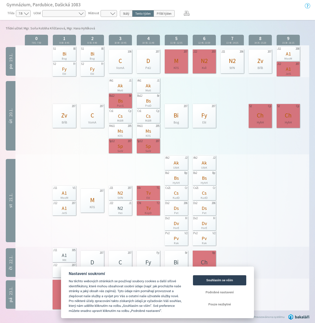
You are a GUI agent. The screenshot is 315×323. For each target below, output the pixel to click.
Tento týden (143, 14)
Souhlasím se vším (219, 280)
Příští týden (164, 14)
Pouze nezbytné (219, 304)
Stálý (126, 14)
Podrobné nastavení (219, 292)
